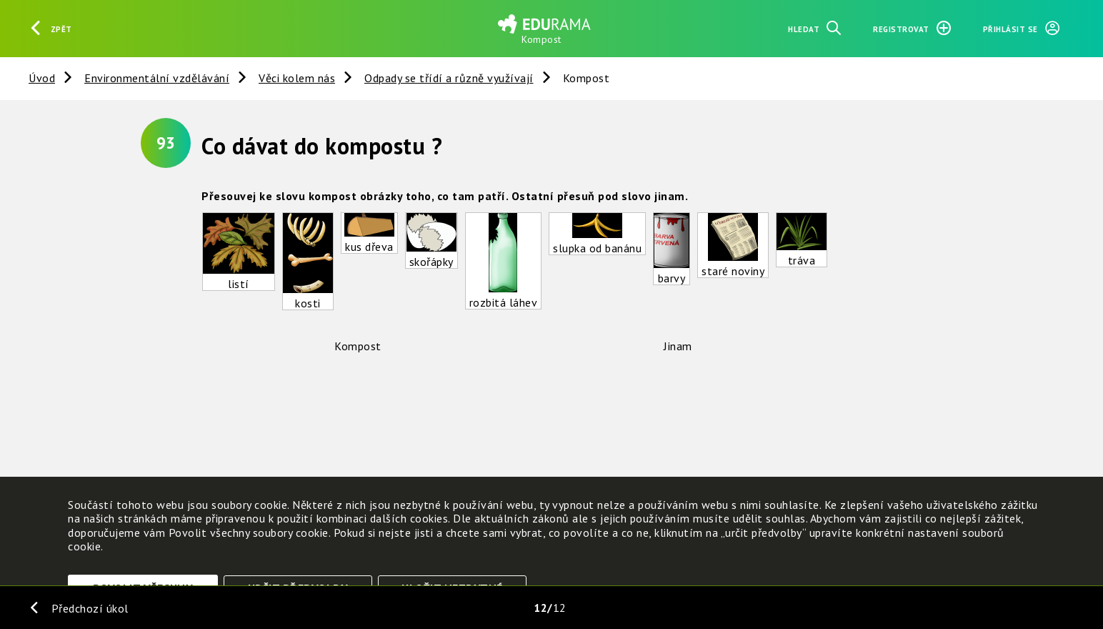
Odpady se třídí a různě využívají (449, 78)
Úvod (42, 78)
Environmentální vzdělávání (156, 78)
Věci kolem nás (297, 78)
